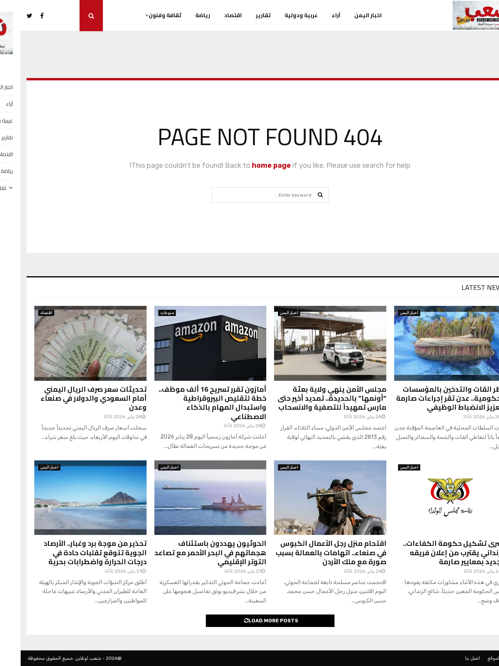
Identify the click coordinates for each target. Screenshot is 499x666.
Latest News (463, 287)
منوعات (146, 313)
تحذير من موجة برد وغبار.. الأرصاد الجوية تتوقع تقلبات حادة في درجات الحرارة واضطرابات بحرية (74, 552)
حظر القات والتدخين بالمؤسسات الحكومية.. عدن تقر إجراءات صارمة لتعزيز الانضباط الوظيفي (430, 398)
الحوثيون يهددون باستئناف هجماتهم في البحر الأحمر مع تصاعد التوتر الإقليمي (190, 552)
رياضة (182, 15)
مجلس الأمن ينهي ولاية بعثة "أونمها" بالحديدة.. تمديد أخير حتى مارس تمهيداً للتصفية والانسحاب (311, 398)
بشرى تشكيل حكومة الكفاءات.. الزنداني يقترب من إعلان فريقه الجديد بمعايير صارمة (433, 552)
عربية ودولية (280, 15)
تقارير (242, 15)
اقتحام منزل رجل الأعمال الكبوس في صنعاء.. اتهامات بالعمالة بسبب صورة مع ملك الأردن (310, 552)
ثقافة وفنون (144, 15)
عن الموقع (477, 658)
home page (250, 165)
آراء (315, 15)
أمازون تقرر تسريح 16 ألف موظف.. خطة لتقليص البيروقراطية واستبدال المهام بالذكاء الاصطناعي (192, 403)
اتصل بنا (451, 658)
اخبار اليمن (347, 15)
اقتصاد (212, 15)
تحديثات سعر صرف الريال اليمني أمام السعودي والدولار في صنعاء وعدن (73, 398)
